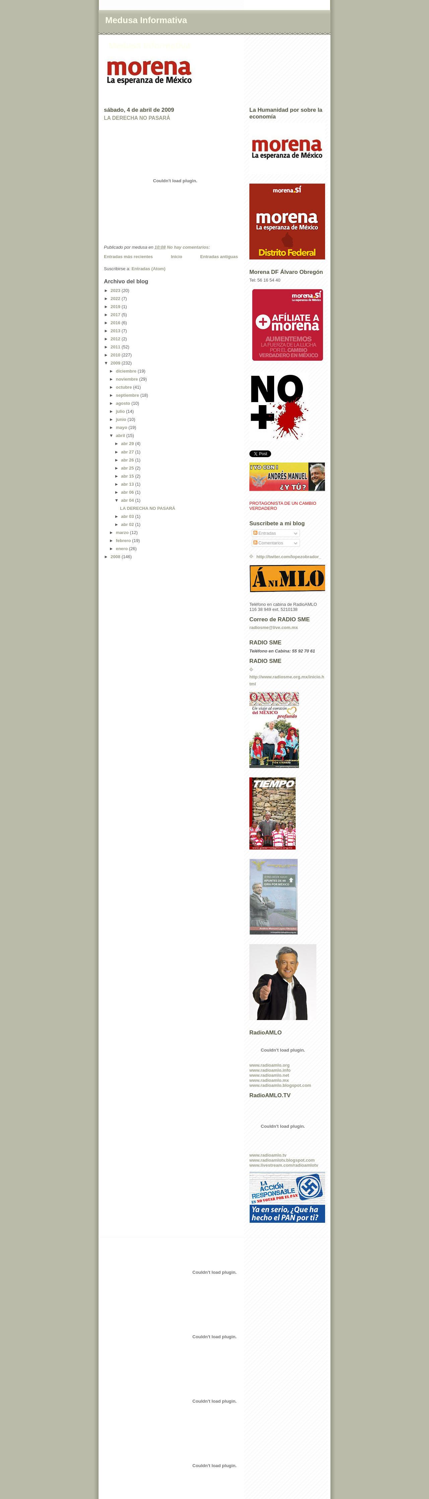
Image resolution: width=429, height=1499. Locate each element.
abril (121, 435)
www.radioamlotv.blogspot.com (282, 1160)
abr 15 (128, 476)
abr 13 (128, 484)
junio (122, 419)
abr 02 (128, 524)
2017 (116, 314)
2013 (116, 330)
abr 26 (128, 460)
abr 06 (128, 492)
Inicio (176, 256)
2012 (116, 338)
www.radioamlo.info (270, 1070)
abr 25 (128, 468)
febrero (124, 540)
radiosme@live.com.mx (273, 627)
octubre (124, 387)
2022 (116, 298)
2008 (116, 556)
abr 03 (128, 516)
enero (122, 548)
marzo (123, 532)
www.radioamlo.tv (268, 1155)
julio (121, 411)
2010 (116, 354)
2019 (116, 306)
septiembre (128, 395)
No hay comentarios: (189, 247)
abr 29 (128, 443)
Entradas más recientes (128, 256)
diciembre (127, 371)
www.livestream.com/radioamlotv (283, 1165)
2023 (116, 290)
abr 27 (128, 451)
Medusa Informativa (146, 20)
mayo (122, 427)
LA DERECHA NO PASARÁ (137, 118)
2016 (116, 322)
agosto (123, 403)
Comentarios (268, 542)
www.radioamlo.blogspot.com (280, 1085)
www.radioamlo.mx (269, 1080)
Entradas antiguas (219, 256)
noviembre (127, 379)
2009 (116, 363)
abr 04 (128, 500)
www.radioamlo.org (269, 1065)
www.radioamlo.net (269, 1075)
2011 (116, 346)
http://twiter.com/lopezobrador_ (288, 556)
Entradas (264, 533)
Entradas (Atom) (148, 268)
